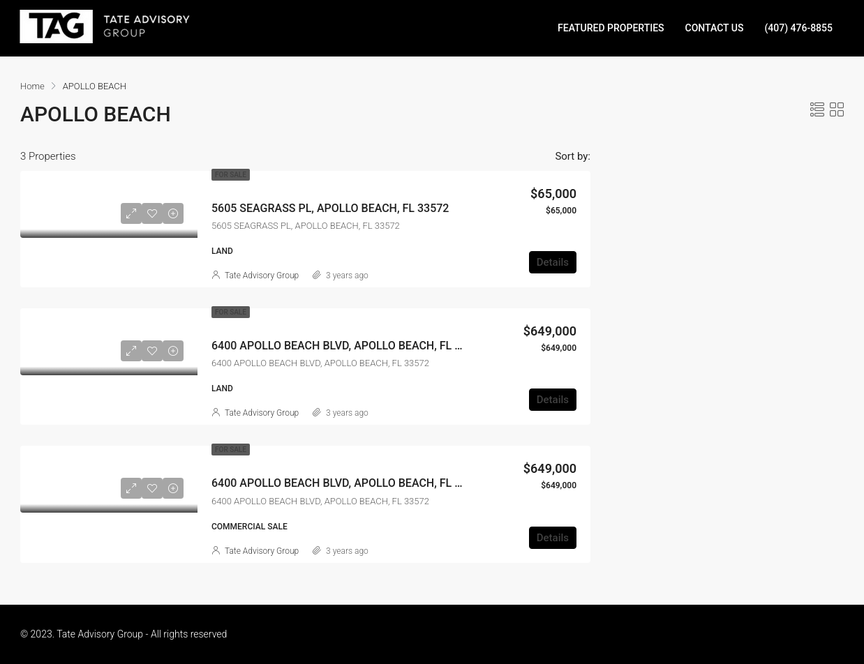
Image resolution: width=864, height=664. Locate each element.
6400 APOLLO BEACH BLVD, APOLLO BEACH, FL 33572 (348, 345)
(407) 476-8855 (798, 27)
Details (553, 262)
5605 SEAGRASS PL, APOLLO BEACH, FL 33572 (330, 208)
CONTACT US (714, 27)
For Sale (230, 175)
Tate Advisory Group (262, 275)
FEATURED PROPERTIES (611, 27)
